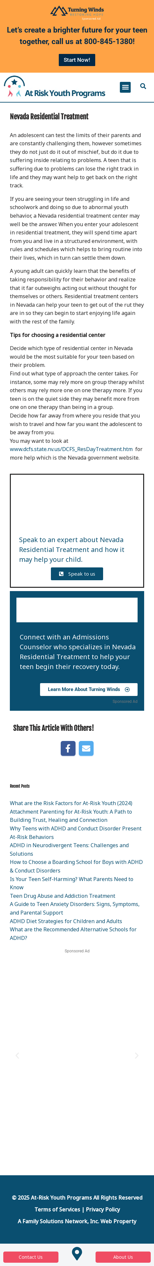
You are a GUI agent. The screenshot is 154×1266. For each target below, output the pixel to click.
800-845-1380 (108, 41)
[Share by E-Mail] (86, 748)
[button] (125, 87)
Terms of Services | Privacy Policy (77, 1209)
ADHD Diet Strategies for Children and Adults (66, 921)
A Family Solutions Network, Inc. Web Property (77, 1221)
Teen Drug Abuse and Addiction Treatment (62, 895)
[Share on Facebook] (68, 748)
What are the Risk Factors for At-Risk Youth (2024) (71, 803)
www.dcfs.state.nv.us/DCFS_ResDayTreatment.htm (71, 449)
